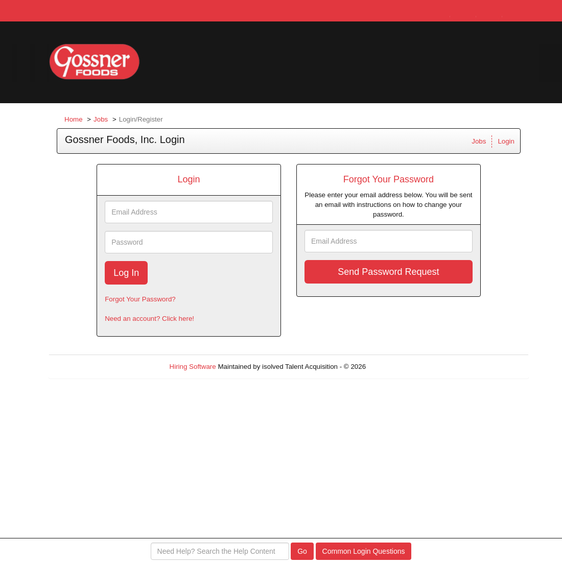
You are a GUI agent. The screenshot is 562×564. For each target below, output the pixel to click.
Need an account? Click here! (149, 318)
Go (302, 551)
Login (506, 141)
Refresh (396, 366)
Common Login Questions (363, 551)
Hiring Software (193, 366)
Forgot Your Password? (140, 299)
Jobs (100, 119)
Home (73, 119)
